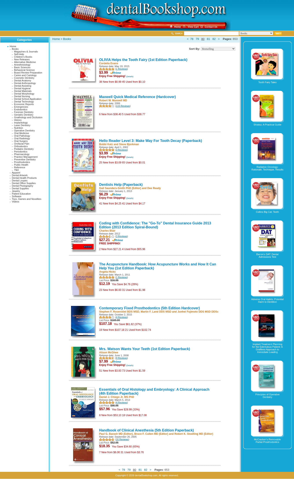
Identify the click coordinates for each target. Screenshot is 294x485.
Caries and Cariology (25, 75)
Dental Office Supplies (24, 183)
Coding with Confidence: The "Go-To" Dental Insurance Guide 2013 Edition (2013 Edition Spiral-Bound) (155, 225)
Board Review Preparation (28, 72)
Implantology (21, 122)
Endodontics (20, 109)
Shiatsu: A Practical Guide (267, 124)
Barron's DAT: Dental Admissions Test (267, 255)
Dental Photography (22, 185)
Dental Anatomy (22, 80)
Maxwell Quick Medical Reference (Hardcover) (137, 97)
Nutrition (18, 128)
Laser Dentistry (22, 125)
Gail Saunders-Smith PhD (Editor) (120, 188)
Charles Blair (107, 230)
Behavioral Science (24, 70)
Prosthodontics (22, 162)
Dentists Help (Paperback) (120, 184)
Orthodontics (21, 146)
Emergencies (21, 107)
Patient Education (21, 193)
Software (16, 196)
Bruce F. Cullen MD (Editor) (151, 433)
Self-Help (19, 54)
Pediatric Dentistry (24, 149)
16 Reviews (122, 439)
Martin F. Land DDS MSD (156, 311)
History (18, 120)
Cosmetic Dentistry (24, 78)
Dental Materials (22, 91)
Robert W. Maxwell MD (113, 100)
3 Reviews (121, 150)
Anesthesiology (22, 64)
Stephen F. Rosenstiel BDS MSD (119, 311)
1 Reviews (121, 69)
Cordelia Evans (108, 63)
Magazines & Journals (26, 51)
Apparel (16, 172)
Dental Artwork (20, 175)
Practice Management (26, 157)
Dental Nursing (22, 96)
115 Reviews (123, 106)
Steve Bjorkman (129, 144)
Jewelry (16, 191)
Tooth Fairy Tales (267, 82)
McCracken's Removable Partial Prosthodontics (267, 440)
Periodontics (20, 151)
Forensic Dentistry (24, 112)
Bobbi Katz (106, 144)
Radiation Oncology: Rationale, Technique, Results (267, 168)
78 (191, 39)
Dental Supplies (20, 188)
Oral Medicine (21, 133)
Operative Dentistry (24, 130)
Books (15, 49)
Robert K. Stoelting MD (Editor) (193, 433)
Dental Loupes (19, 180)
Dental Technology (24, 101)
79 (197, 39)
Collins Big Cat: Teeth (267, 212)
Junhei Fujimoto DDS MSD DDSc (197, 311)
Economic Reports (24, 104)
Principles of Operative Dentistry (267, 395)
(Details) (129, 76)
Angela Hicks (107, 271)
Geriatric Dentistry (23, 114)
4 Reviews (121, 317)
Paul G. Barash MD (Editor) (116, 433)
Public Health (21, 164)
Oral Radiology (22, 138)
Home (13, 46)
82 (213, 39)
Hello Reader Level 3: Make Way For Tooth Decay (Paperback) (150, 141)
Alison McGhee (108, 352)
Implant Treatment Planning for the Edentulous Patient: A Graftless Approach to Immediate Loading (267, 348)
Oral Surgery (21, 141)
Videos (15, 201)
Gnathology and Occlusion (28, 117)
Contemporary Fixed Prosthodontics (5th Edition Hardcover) (149, 308)
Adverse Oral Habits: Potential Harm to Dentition (267, 300)
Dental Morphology (24, 93)
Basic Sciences (22, 67)
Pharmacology (21, 154)
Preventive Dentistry (25, 159)
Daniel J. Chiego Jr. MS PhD (116, 397)
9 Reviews (121, 358)
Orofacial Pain (21, 143)
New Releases (22, 59)
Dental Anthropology (25, 83)
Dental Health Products (24, 178)
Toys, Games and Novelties (26, 199)
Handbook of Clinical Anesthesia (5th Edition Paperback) (146, 430)
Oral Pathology (22, 135)
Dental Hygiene (22, 88)
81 (208, 39)
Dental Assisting (22, 85)
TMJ (16, 170)
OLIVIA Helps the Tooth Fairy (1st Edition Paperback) (143, 60)
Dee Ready (154, 188)
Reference (19, 167)
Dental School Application (27, 99)
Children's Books (23, 56)
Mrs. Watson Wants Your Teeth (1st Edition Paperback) (144, 349)
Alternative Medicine (25, 62)
